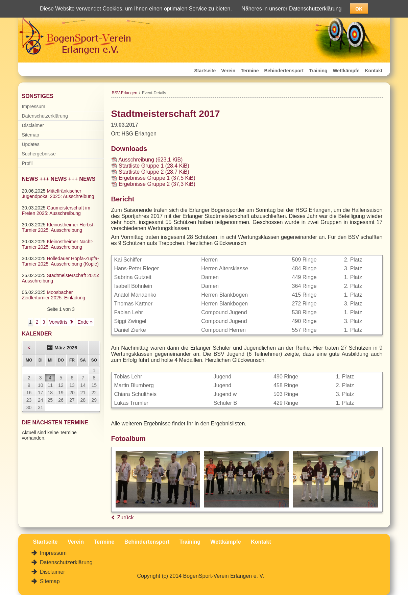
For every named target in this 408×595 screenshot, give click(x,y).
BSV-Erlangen (124, 93)
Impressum (33, 106)
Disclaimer (33, 125)
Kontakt (373, 70)
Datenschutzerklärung (45, 116)
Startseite (205, 70)
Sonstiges (37, 96)
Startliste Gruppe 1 (154, 166)
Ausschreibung (150, 160)
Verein (228, 70)
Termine (250, 70)
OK (358, 8)
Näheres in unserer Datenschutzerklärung (291, 8)
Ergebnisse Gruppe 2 (157, 184)
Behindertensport (284, 70)
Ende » (85, 322)
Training (318, 70)
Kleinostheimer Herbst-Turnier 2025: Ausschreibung (58, 227)
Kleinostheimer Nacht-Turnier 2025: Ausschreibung (58, 244)
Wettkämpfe (346, 70)
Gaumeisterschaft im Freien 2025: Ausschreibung (56, 210)
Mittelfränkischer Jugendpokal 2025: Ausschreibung (58, 193)
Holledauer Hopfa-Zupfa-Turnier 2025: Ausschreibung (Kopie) (60, 261)
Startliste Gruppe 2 (154, 172)
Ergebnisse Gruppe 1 (157, 178)
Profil (27, 163)
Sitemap (30, 135)
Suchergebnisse (39, 153)
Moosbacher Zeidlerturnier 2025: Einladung (54, 295)
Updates (31, 144)
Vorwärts (58, 322)
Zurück (125, 517)
